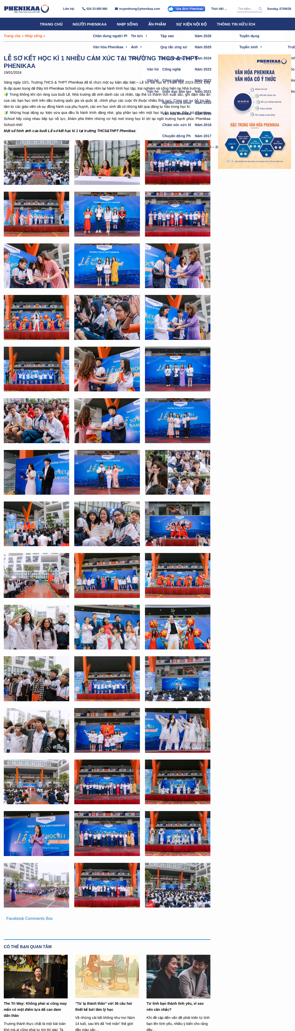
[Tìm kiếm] (247, 9)
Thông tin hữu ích (236, 24)
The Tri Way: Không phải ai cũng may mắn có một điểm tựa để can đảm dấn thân (35, 1009)
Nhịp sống (127, 24)
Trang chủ (51, 24)
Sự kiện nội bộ (191, 24)
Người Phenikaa (90, 24)
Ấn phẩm (157, 24)
